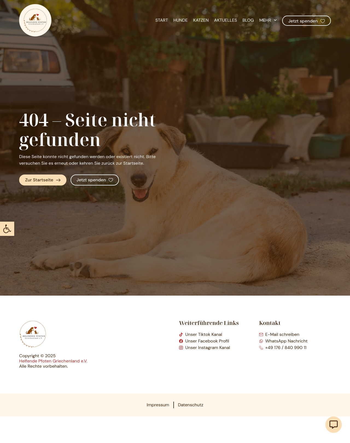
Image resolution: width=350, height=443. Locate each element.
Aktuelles (225, 20)
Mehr (268, 20)
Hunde (180, 20)
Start (161, 20)
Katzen (201, 20)
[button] (7, 229)
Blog (248, 20)
